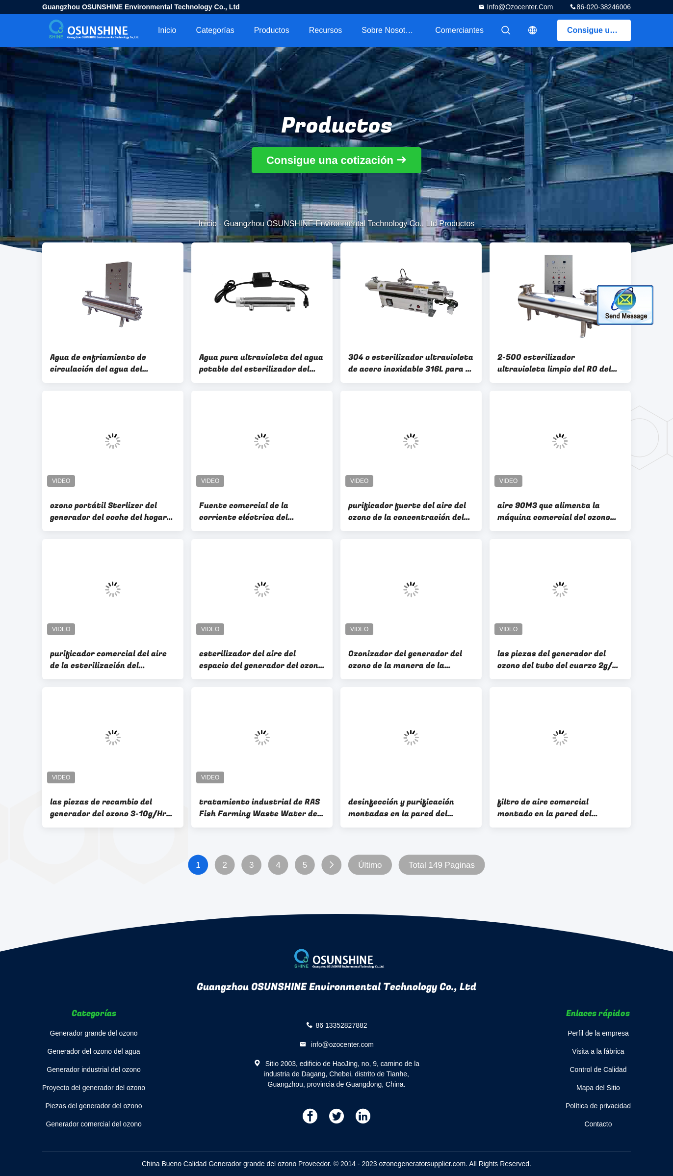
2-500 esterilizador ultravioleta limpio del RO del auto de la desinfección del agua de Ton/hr (554, 363)
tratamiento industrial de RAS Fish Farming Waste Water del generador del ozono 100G (259, 808)
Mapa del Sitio (598, 1088)
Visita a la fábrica (598, 1051)
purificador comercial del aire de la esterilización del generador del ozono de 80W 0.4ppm (108, 659)
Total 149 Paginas (442, 865)
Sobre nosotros (389, 30)
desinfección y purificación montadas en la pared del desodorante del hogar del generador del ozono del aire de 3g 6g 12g (408, 808)
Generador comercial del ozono (93, 1124)
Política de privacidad (598, 1106)
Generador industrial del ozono (93, 1069)
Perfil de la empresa (598, 1033)
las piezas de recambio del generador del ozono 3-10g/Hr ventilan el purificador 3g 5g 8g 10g (111, 808)
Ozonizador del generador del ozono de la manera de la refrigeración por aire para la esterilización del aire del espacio (405, 659)
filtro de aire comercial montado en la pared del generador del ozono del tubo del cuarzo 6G (553, 808)
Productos (271, 30)
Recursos (325, 30)
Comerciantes (459, 30)
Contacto (598, 1124)
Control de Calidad (597, 1069)
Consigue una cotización (599, 30)
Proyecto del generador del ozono (93, 1088)
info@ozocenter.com (519, 7)
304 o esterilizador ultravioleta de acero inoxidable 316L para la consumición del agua (410, 363)
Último (370, 865)
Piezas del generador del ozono (94, 1106)
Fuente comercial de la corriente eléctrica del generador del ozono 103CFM (255, 511)
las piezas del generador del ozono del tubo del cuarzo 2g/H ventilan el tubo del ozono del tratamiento (557, 659)
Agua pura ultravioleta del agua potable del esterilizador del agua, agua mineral (261, 363)
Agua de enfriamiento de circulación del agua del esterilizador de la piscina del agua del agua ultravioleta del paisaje (109, 363)
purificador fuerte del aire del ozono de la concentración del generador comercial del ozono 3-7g (407, 511)
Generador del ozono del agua (94, 1051)
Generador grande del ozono (94, 1033)
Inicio (167, 30)
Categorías (215, 30)
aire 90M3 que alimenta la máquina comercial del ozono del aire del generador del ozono (559, 511)
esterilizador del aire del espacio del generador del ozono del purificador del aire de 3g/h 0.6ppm (261, 659)
